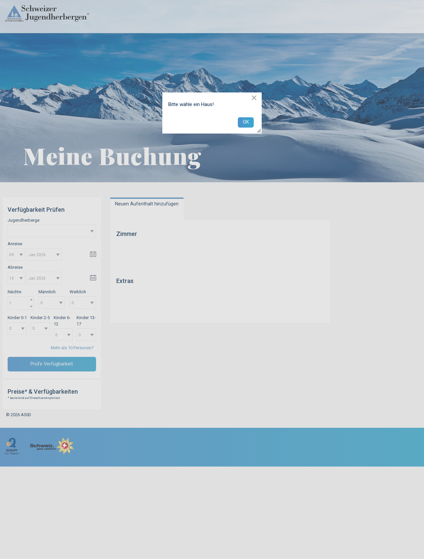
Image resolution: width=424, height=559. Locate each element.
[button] (254, 97)
